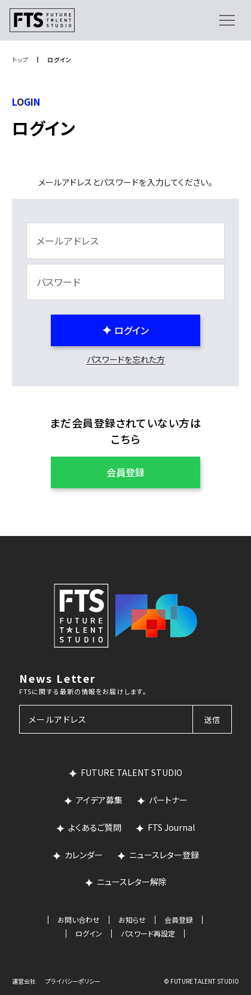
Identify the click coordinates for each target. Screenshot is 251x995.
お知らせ (132, 919)
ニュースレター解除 (132, 882)
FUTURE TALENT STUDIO (131, 772)
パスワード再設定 (148, 933)
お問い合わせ (78, 919)
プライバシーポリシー (72, 980)
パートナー (168, 800)
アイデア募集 (99, 800)
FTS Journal (171, 827)
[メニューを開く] (227, 20)
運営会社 (24, 980)
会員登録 (178, 919)
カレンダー (84, 855)
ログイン (88, 933)
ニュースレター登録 (164, 855)
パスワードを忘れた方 (126, 359)
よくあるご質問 (94, 827)
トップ (20, 59)
